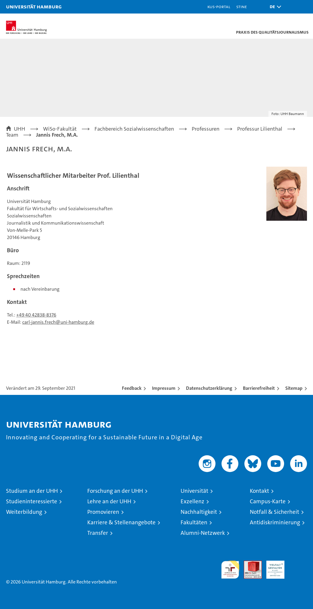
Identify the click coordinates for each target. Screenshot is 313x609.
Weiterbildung (24, 512)
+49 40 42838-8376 (36, 315)
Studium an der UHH (32, 491)
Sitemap (293, 388)
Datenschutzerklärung (209, 388)
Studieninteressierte (31, 501)
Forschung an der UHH (115, 491)
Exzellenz (192, 501)
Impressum (163, 388)
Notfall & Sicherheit (274, 512)
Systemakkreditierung (298, 564)
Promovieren (103, 512)
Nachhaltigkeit (199, 512)
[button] (273, 7)
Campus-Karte (268, 501)
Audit (249, 564)
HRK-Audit (272, 567)
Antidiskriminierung (275, 522)
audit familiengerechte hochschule (230, 570)
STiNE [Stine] (241, 6)
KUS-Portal (218, 6)
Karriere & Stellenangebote (121, 522)
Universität (194, 491)
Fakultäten (194, 522)
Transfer (97, 533)
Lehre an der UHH (109, 501)
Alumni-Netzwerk (203, 533)
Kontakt (259, 491)
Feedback (131, 388)
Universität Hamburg (34, 6)
